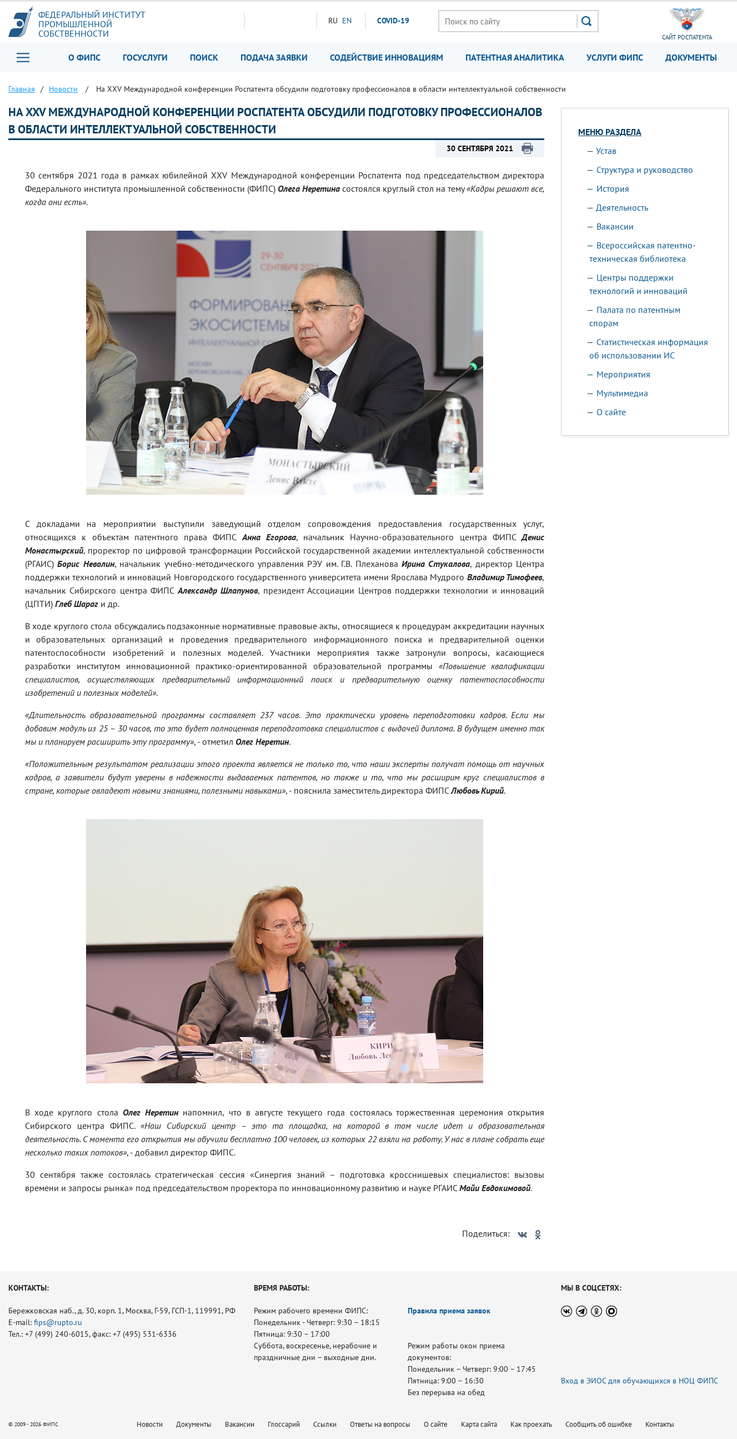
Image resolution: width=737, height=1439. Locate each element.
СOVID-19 (393, 21)
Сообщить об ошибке (598, 1424)
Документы (691, 57)
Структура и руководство (644, 169)
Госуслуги (145, 57)
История (612, 188)
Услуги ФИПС (614, 57)
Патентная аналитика (514, 57)
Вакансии (615, 226)
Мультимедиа (622, 393)
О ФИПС (84, 57)
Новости (150, 1424)
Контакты (659, 1424)
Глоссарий (284, 1424)
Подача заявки (274, 57)
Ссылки (325, 1424)
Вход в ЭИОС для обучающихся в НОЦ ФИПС (639, 1381)
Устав (606, 150)
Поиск (204, 57)
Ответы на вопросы (380, 1424)
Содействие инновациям (386, 57)
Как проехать (531, 1424)
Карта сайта (479, 1424)
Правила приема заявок (449, 1311)
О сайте (611, 411)
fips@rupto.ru (58, 1322)
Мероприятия (623, 374)
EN (347, 21)
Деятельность (622, 207)
